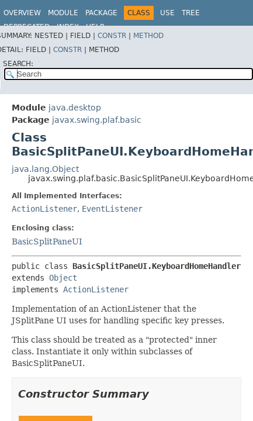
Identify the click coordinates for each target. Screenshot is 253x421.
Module (63, 13)
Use (167, 13)
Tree (191, 13)
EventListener (112, 208)
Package (101, 13)
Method (148, 36)
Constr (112, 36)
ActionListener (44, 208)
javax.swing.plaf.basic (96, 120)
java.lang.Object (45, 169)
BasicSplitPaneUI (47, 241)
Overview (22, 13)
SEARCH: (18, 64)
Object (63, 277)
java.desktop (74, 107)
